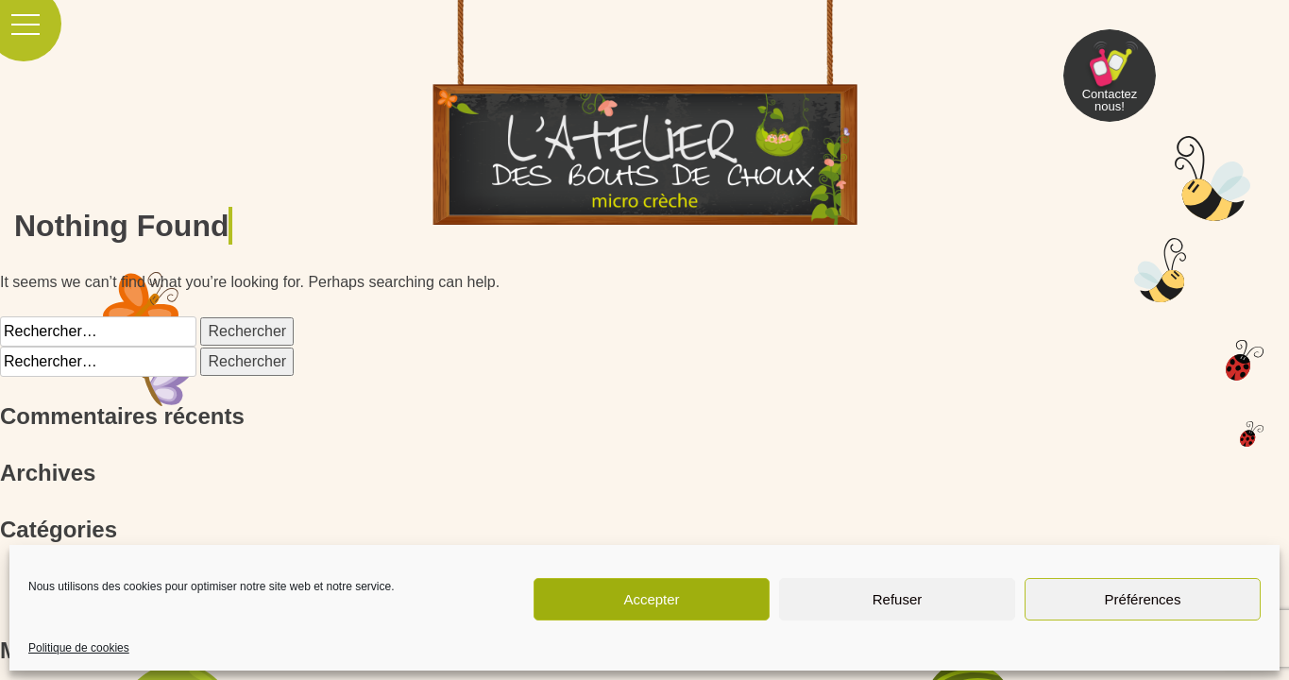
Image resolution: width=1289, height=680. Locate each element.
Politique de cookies (78, 647)
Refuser (898, 599)
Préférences (1143, 599)
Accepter (651, 599)
